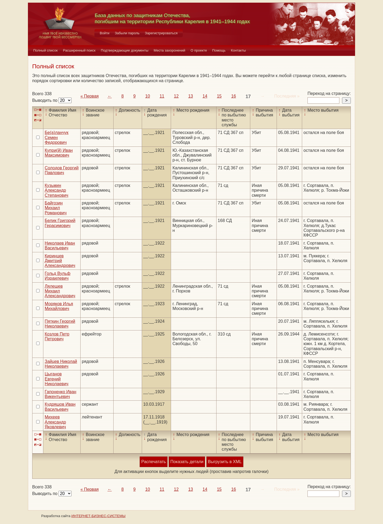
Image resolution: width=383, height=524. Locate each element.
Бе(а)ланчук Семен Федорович (56, 137)
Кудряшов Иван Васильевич (60, 406)
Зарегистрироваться (161, 33)
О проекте (199, 50)
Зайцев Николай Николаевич (61, 363)
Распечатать (153, 461)
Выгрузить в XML (225, 461)
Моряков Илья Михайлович (59, 306)
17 (248, 96)
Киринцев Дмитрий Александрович (60, 261)
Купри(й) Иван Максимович (59, 152)
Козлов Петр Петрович (57, 336)
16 (233, 96)
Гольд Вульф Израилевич (57, 275)
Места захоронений (169, 50)
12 (176, 96)
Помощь (219, 50)
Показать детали (186, 461)
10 (147, 96)
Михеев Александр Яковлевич (55, 422)
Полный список (45, 50)
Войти (104, 33)
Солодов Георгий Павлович (61, 170)
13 (190, 96)
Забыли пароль (127, 33)
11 (162, 96)
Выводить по (45, 100)
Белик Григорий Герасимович (60, 223)
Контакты (238, 50)
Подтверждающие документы (124, 50)
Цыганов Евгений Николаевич (56, 379)
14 (205, 96)
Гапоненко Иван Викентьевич (60, 394)
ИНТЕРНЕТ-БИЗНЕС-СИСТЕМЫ (98, 516)
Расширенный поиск (79, 50)
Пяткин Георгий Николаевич (60, 323)
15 (219, 96)
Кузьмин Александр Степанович (56, 190)
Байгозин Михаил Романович (55, 208)
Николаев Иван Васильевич (60, 245)
